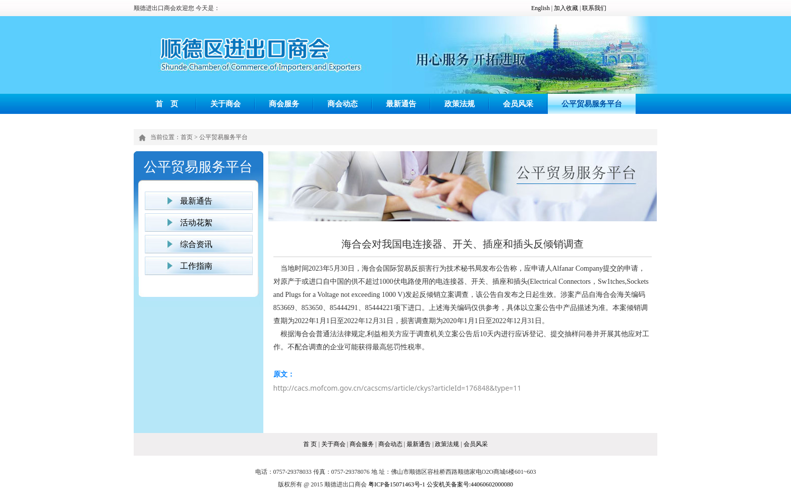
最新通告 (401, 103)
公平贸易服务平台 (591, 103)
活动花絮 (196, 222)
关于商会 (225, 103)
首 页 (167, 103)
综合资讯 (196, 244)
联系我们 (594, 8)
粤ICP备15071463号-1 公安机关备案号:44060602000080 (440, 484)
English (540, 8)
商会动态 (342, 103)
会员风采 (518, 103)
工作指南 (196, 266)
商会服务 (284, 103)
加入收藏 (566, 8)
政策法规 (459, 103)
